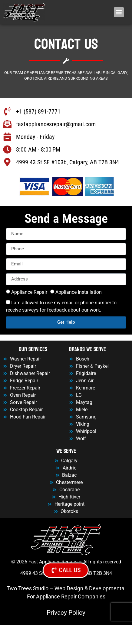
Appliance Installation (78, 292)
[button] (119, 12)
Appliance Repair (29, 292)
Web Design (68, 588)
